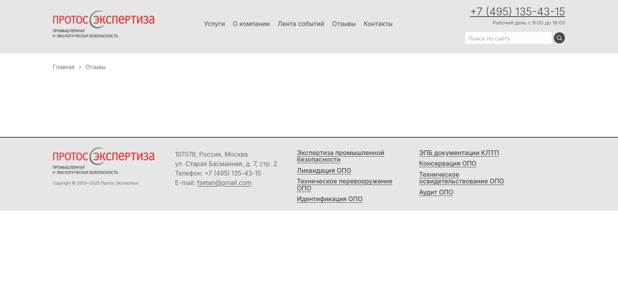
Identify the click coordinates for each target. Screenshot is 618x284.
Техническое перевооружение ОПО (345, 185)
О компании (251, 24)
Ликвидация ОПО (324, 170)
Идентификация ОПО (330, 199)
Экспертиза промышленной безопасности (340, 156)
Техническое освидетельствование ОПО (461, 178)
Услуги (214, 24)
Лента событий (300, 24)
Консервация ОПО (448, 163)
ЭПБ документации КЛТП (459, 153)
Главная (63, 67)
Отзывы (344, 24)
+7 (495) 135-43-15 (517, 11)
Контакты (378, 24)
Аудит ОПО (436, 192)
